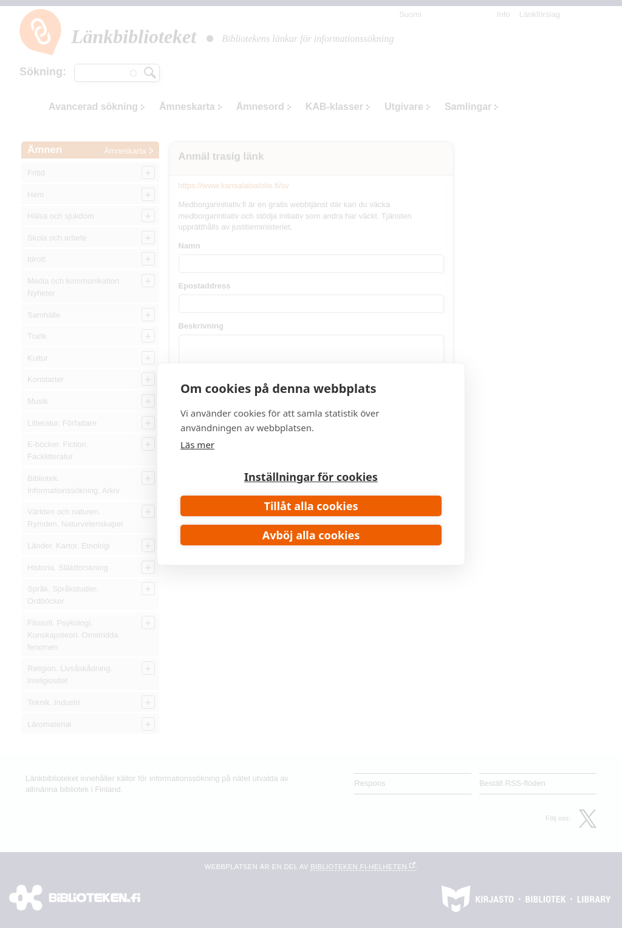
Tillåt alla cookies (311, 506)
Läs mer (197, 444)
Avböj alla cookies (311, 535)
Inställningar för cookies (311, 476)
